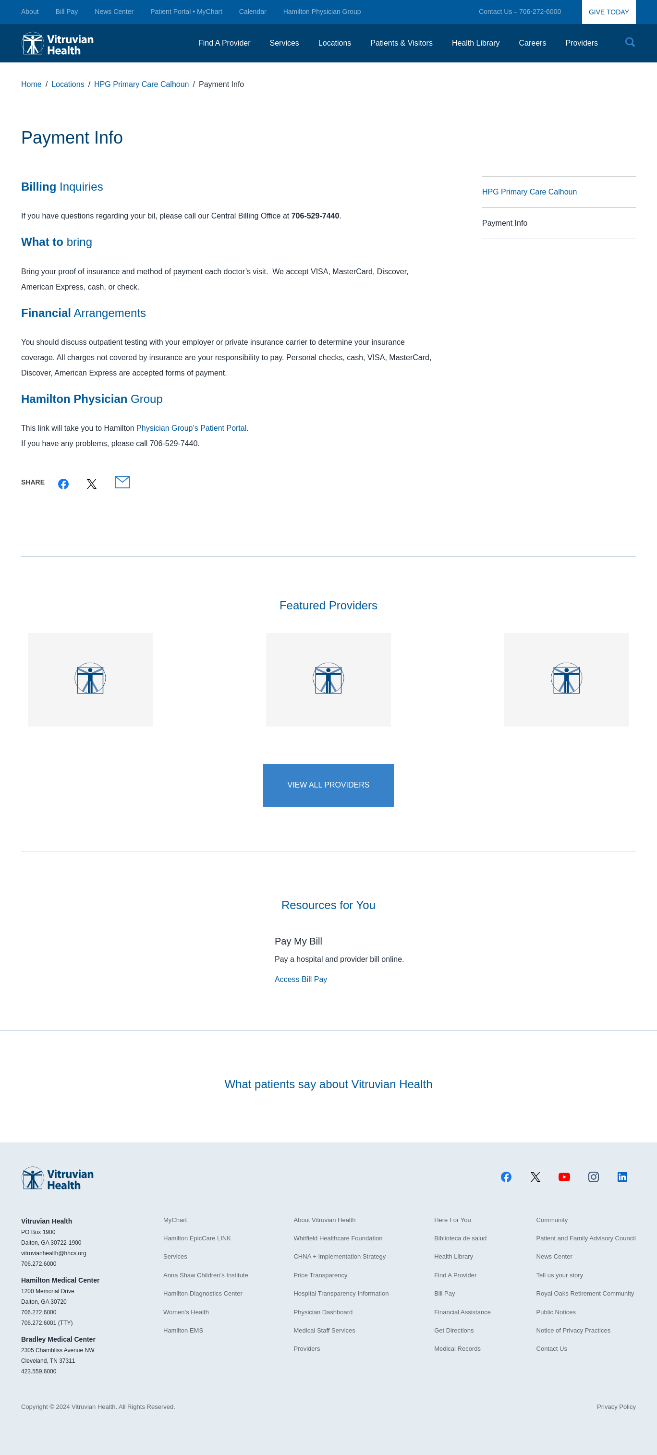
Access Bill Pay (301, 979)
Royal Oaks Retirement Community (585, 1293)
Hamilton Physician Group (322, 11)
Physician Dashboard (323, 1312)
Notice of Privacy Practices (573, 1330)
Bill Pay (67, 11)
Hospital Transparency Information (341, 1293)
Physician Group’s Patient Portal (191, 428)
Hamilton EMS (183, 1330)
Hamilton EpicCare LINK (197, 1238)
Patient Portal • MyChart (186, 11)
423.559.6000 (38, 1371)
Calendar (253, 11)
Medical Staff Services (324, 1330)
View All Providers (328, 785)
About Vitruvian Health (324, 1220)
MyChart (175, 1220)
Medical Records (457, 1348)
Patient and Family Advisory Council (586, 1238)
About (30, 11)
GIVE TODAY (609, 12)
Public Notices (556, 1312)
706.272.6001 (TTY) (47, 1323)
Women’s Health (186, 1312)
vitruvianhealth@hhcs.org (53, 1253)
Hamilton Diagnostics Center (203, 1293)
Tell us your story (560, 1275)
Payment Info (504, 223)
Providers (306, 1348)
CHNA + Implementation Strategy (339, 1256)
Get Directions (454, 1330)
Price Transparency (320, 1275)
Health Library (453, 1256)
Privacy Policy (616, 1406)
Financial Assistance (462, 1312)
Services (175, 1256)
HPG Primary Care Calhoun (529, 192)
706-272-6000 (540, 11)
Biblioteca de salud (460, 1238)
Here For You (452, 1220)
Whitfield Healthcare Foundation (337, 1238)
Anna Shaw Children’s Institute (205, 1275)
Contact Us (495, 11)
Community (552, 1220)
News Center (114, 11)
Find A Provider (455, 1275)
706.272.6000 (38, 1264)
